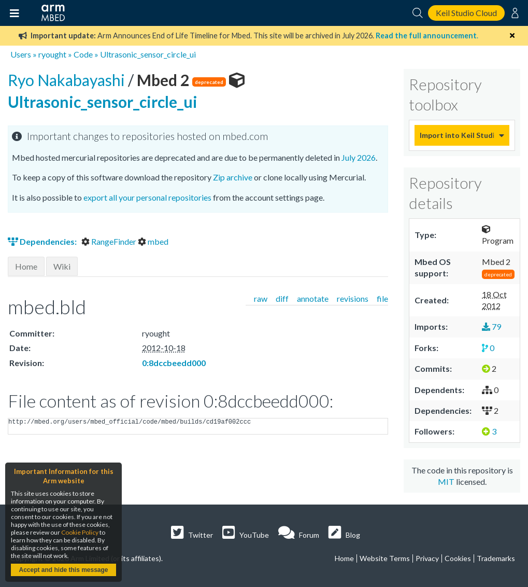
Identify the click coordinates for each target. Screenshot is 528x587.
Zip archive (232, 177)
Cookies (458, 558)
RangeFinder (109, 241)
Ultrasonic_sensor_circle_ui (148, 54)
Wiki (61, 266)
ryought (52, 54)
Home (26, 266)
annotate (313, 298)
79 (491, 326)
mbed (153, 241)
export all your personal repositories (147, 197)
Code (83, 54)
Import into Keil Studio (457, 135)
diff (282, 298)
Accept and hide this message (63, 570)
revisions (352, 298)
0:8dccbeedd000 (174, 363)
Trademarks (496, 558)
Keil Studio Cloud (466, 13)
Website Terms (385, 558)
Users (20, 54)
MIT (446, 481)
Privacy (427, 558)
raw (260, 298)
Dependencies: (43, 241)
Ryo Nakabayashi (68, 80)
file (382, 298)
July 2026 (358, 157)
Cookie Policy (79, 532)
